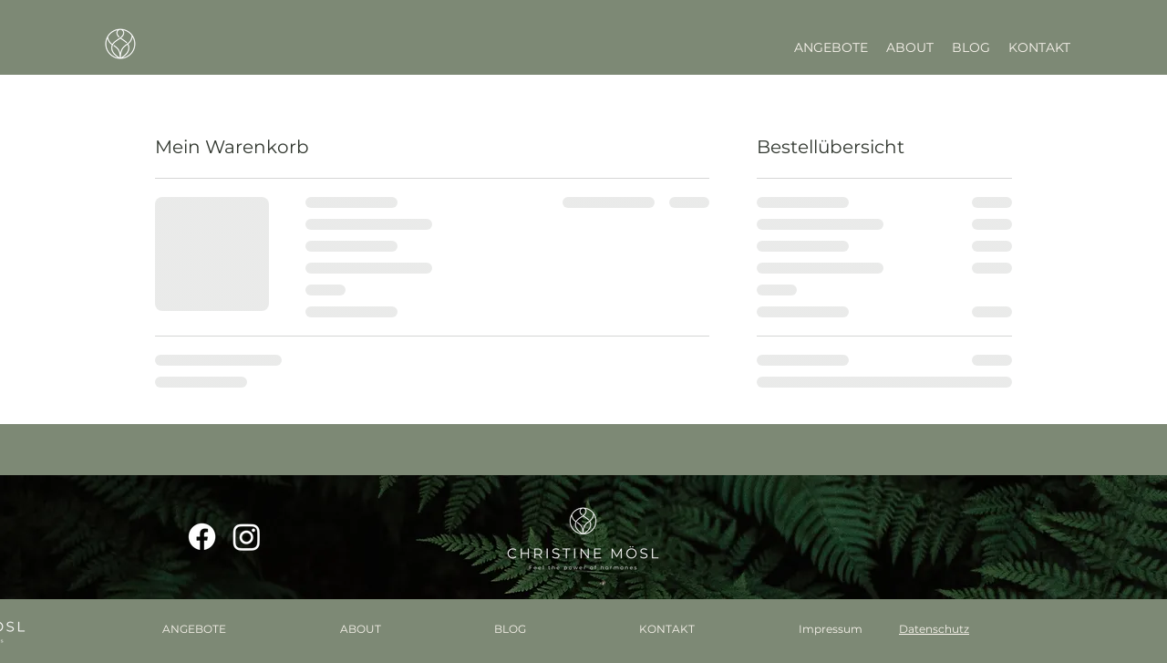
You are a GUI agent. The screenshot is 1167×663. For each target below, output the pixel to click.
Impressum (830, 629)
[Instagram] (246, 536)
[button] (831, 47)
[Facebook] (202, 536)
